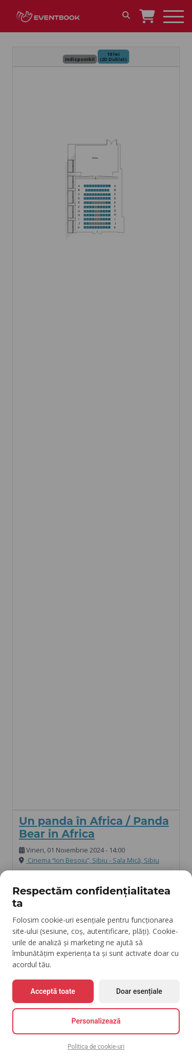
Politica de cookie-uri (96, 1046)
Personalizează (96, 1021)
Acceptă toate (53, 991)
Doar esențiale (139, 991)
